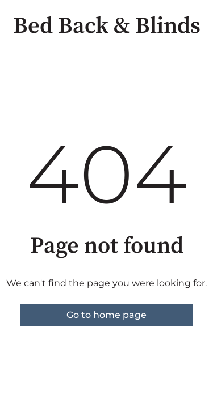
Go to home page (106, 314)
